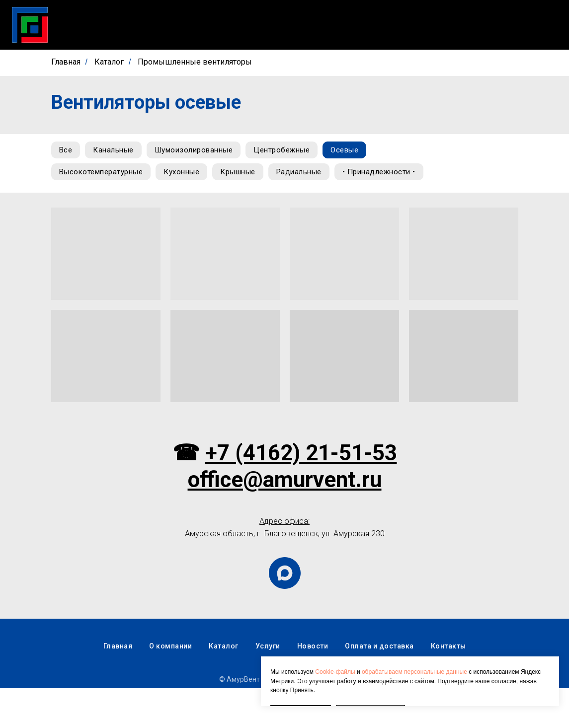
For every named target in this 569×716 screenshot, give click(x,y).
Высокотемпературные (103, 174)
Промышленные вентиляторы (195, 62)
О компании (385, 25)
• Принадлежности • (97, 198)
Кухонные (186, 174)
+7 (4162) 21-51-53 (301, 481)
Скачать (231, 25)
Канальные (117, 150)
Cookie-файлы (335, 645)
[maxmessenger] (285, 601)
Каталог (181, 25)
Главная (132, 25)
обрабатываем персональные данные (414, 645)
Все (67, 150)
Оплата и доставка (464, 25)
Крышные (245, 174)
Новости (326, 25)
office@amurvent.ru (285, 507)
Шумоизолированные (201, 150)
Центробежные (292, 150)
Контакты (539, 25)
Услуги (278, 25)
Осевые (358, 150)
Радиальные (309, 174)
